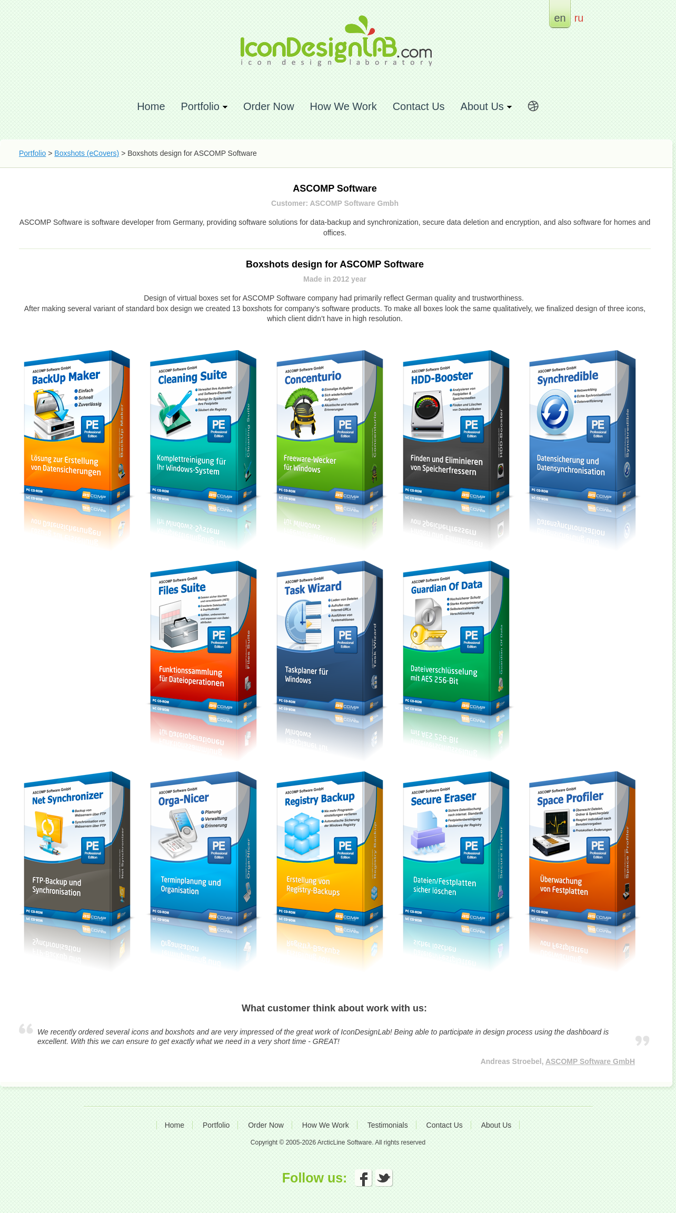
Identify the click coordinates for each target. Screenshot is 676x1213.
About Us (496, 1125)
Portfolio (32, 153)
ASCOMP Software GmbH (590, 1061)
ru (579, 17)
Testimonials (387, 1125)
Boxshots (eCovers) (86, 153)
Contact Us (419, 106)
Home (151, 106)
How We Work (343, 106)
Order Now (268, 106)
